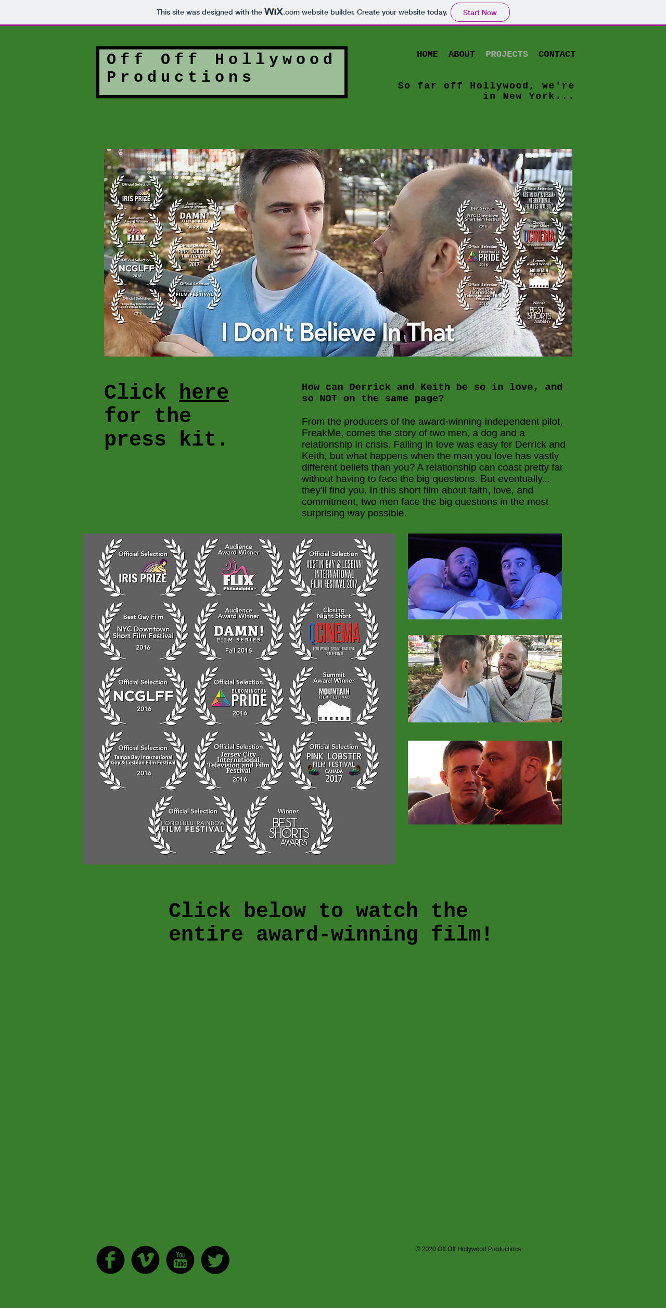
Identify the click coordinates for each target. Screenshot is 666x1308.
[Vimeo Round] (145, 1260)
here (204, 393)
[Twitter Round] (215, 1260)
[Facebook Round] (110, 1260)
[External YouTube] (327, 1106)
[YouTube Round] (180, 1260)
